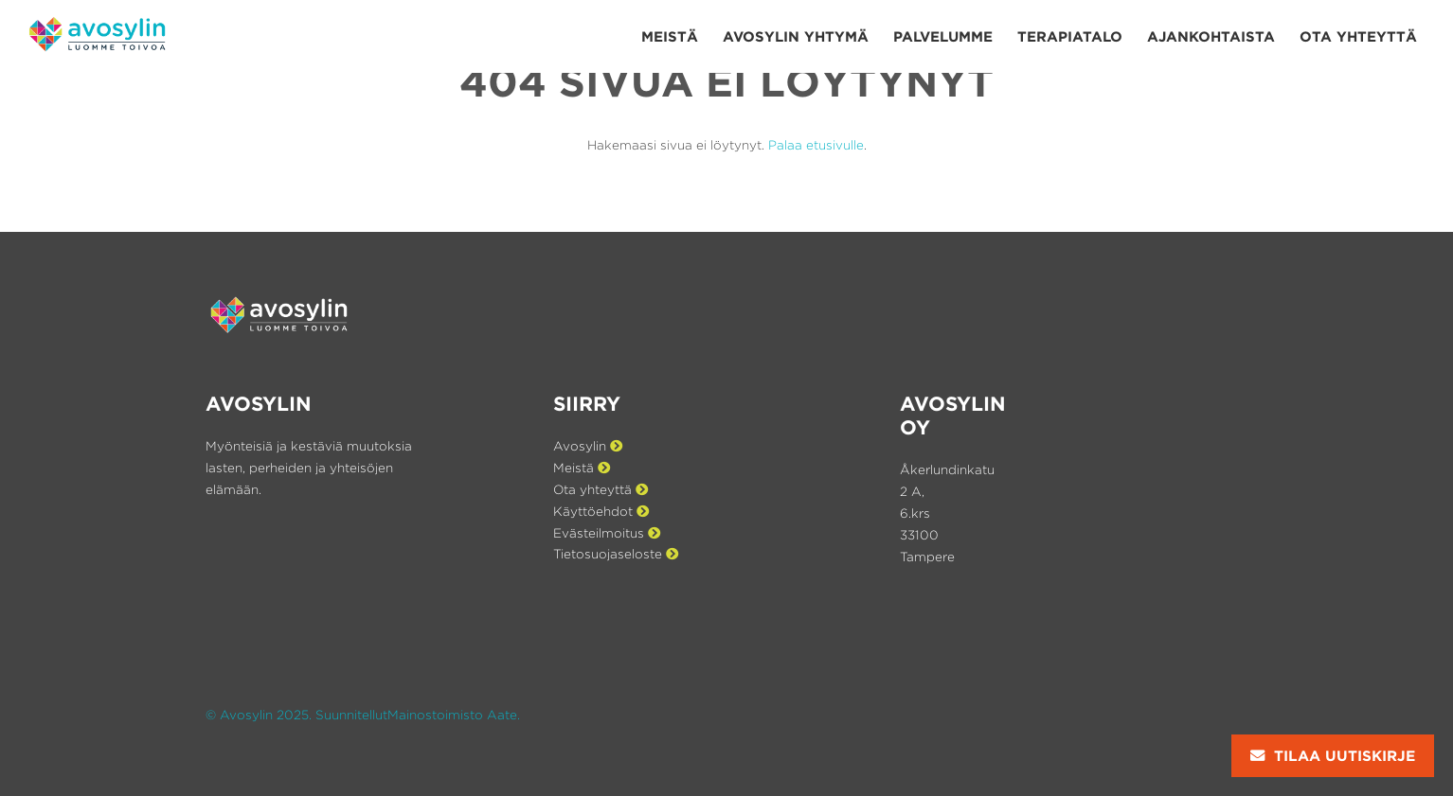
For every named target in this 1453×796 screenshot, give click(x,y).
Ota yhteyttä (1358, 36)
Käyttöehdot (601, 511)
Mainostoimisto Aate (452, 714)
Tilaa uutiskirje (1332, 756)
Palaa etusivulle (816, 144)
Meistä (669, 36)
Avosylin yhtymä (796, 36)
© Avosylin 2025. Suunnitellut (296, 714)
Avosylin (587, 445)
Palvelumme (943, 36)
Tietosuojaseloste (615, 553)
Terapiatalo (1069, 36)
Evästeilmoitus (606, 533)
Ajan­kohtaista (1211, 36)
